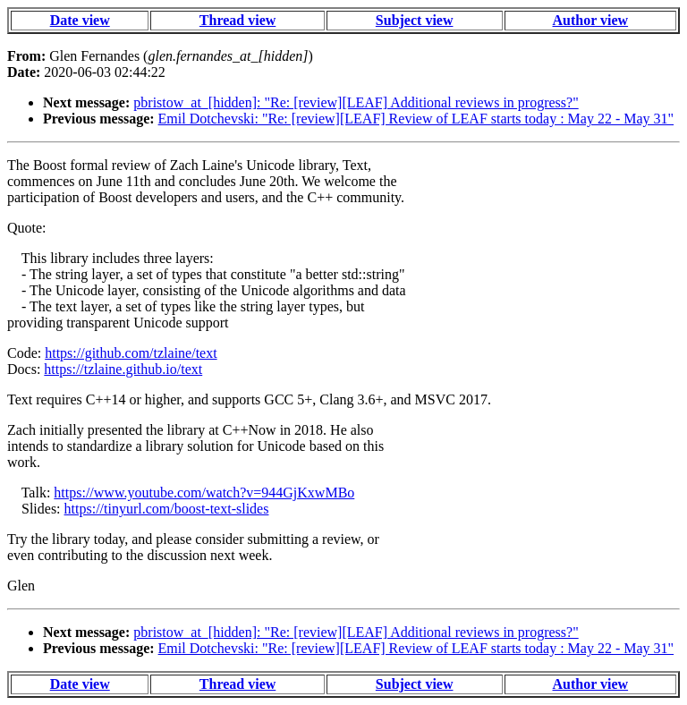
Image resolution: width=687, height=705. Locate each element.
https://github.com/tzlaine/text (130, 353)
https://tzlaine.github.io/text (123, 369)
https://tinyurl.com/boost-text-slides (166, 508)
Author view (591, 20)
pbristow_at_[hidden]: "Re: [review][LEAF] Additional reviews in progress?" (355, 102)
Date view (80, 20)
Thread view (237, 20)
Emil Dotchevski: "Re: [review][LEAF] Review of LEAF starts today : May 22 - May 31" (416, 118)
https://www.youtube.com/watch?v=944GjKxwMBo (204, 492)
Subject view (415, 20)
